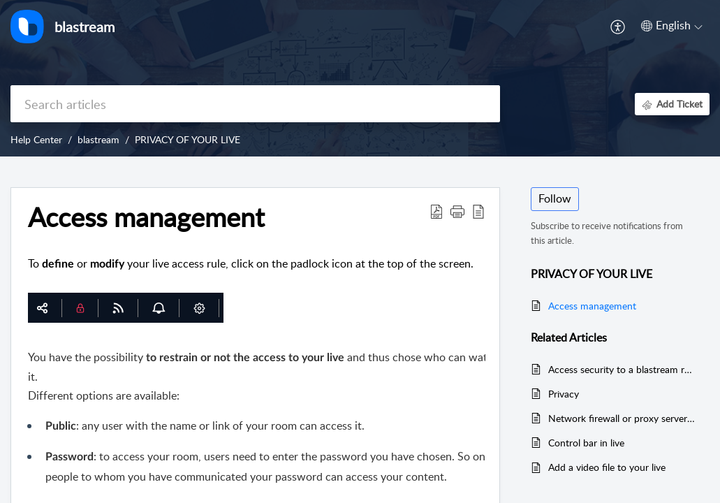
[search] (255, 103)
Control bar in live (586, 442)
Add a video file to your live (607, 467)
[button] (618, 26)
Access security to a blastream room (622, 369)
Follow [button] (554, 198)
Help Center (36, 139)
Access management (592, 305)
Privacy (563, 393)
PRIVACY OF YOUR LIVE (187, 139)
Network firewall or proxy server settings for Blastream (622, 418)
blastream (98, 139)
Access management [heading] (146, 217)
